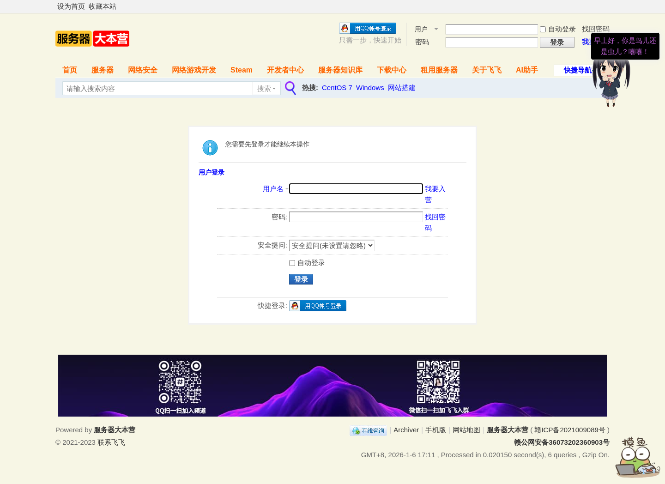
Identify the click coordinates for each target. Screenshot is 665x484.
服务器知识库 (340, 70)
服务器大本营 (507, 430)
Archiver (406, 430)
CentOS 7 (337, 87)
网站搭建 (402, 87)
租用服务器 (439, 70)
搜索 (264, 88)
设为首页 (71, 6)
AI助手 (527, 70)
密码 (422, 42)
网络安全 (142, 70)
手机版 (435, 430)
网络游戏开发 (194, 70)
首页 (69, 70)
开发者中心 (285, 70)
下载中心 (391, 70)
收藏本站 (102, 6)
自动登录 (558, 29)
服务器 (102, 70)
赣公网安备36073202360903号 (562, 442)
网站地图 (466, 430)
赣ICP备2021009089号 (569, 430)
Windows (370, 87)
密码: (279, 217)
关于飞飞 (487, 70)
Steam (241, 70)
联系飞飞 (111, 442)
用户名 (421, 29)
